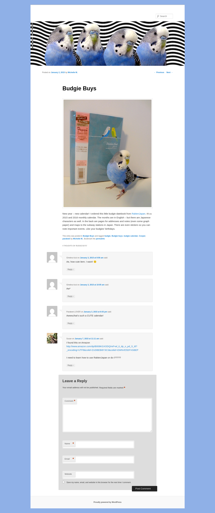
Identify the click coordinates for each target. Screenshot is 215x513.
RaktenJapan (138, 213)
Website (68, 474)
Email (69, 459)
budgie (107, 236)
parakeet (66, 239)
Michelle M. (73, 72)
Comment (70, 401)
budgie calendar (131, 236)
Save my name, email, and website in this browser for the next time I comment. (99, 482)
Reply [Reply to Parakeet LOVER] (71, 323)
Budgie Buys (88, 236)
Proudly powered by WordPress (107, 502)
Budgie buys (117, 236)
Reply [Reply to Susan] (71, 365)
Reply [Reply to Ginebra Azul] (71, 269)
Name (69, 444)
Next (169, 72)
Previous (159, 72)
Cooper (142, 236)
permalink (100, 239)
